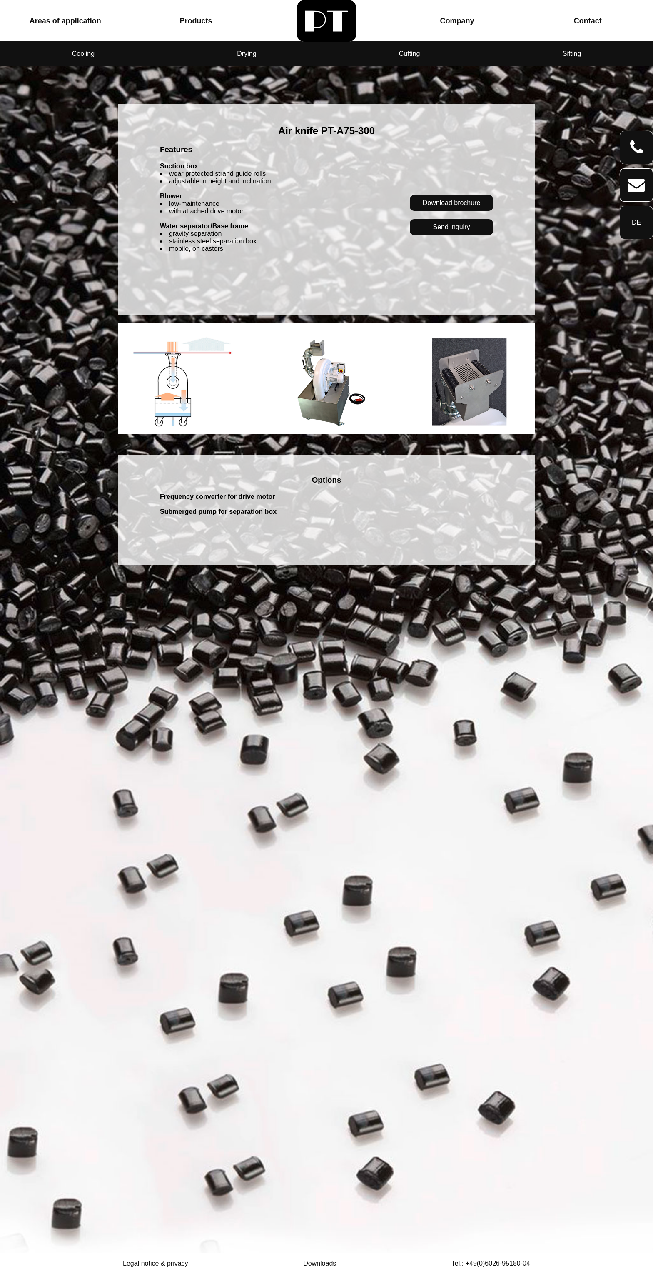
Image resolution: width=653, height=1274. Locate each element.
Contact (588, 21)
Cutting (409, 53)
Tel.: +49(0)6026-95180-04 (490, 1263)
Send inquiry (451, 226)
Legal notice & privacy (155, 1263)
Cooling (83, 53)
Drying (246, 53)
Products (195, 21)
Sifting (572, 53)
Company (457, 21)
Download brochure (452, 202)
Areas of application (65, 21)
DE (636, 222)
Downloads (319, 1263)
